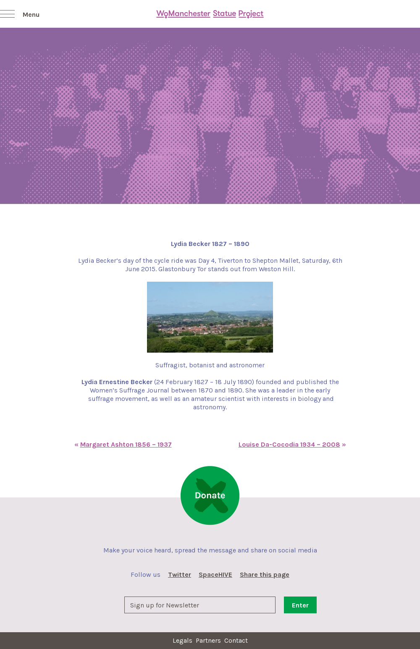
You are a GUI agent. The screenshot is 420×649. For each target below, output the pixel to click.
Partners (208, 640)
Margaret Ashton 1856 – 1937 (126, 444)
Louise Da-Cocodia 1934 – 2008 (289, 444)
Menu (31, 14)
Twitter (179, 574)
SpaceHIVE (215, 574)
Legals (182, 640)
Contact (236, 640)
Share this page (264, 574)
